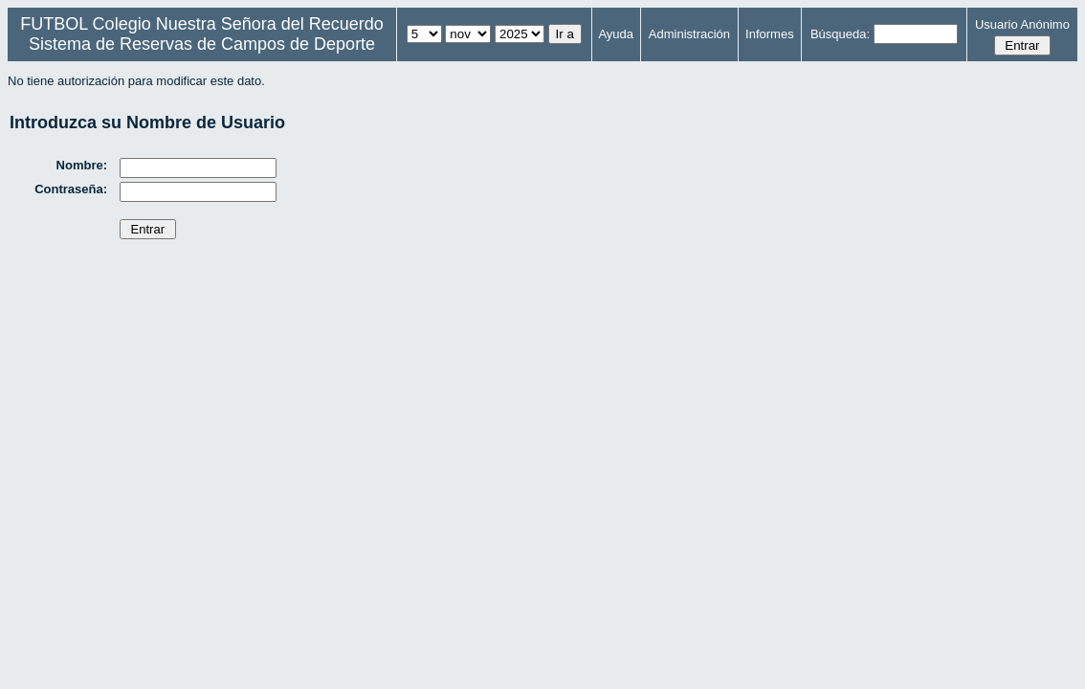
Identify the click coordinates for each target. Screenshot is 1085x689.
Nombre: (81, 165)
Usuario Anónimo (1022, 24)
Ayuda (615, 34)
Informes (769, 34)
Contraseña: (70, 189)
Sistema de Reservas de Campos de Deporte (202, 44)
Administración (689, 34)
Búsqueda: (840, 34)
